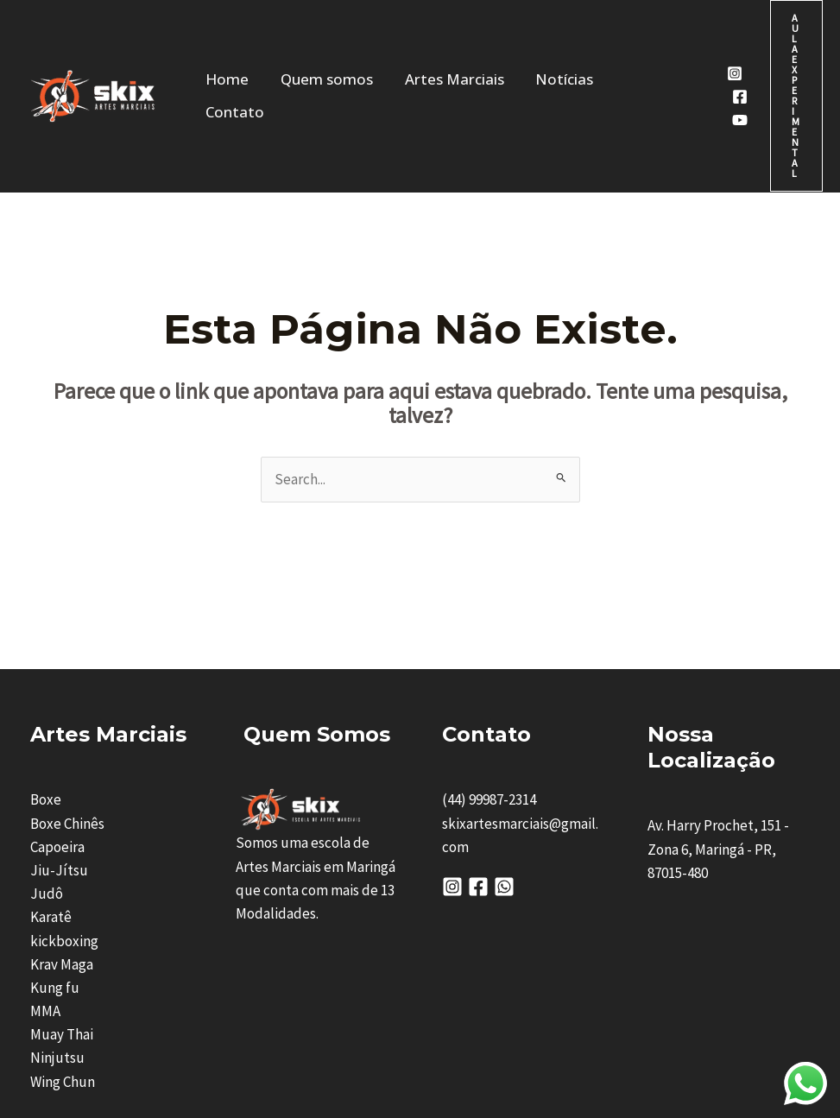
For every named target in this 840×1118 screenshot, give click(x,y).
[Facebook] (686, 42)
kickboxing (64, 831)
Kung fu (54, 878)
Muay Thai (61, 924)
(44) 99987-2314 (489, 689)
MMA (45, 901)
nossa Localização (711, 637)
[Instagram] (681, 19)
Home (231, 41)
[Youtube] (686, 65)
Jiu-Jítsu (59, 760)
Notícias (525, 41)
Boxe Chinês (67, 713)
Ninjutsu (57, 947)
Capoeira (57, 737)
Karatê (51, 807)
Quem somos (316, 41)
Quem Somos (316, 624)
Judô (46, 783)
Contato (601, 41)
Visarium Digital (697, 1052)
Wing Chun (62, 972)
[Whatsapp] (504, 777)
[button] (776, 41)
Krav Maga (61, 854)
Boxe (45, 689)
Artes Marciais (429, 41)
